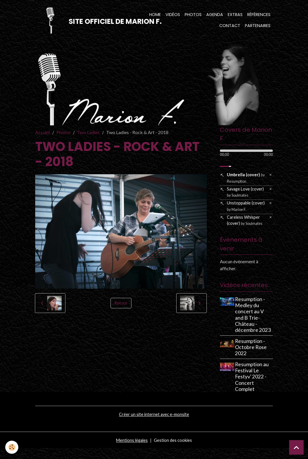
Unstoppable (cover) (244, 213)
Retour (121, 306)
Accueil (42, 136)
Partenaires (257, 27)
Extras (235, 16)
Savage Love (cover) (247, 197)
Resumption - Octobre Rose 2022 (252, 358)
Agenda (214, 16)
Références (258, 16)
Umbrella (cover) (245, 182)
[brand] (84, 22)
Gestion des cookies (174, 450)
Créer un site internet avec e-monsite (154, 425)
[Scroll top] (296, 447)
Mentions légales (131, 450)
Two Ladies (88, 136)
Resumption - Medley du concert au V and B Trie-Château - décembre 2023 (255, 325)
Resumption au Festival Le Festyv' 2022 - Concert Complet (253, 387)
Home (155, 16)
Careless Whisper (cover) (245, 228)
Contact (229, 27)
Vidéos (172, 16)
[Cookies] (12, 446)
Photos (193, 16)
